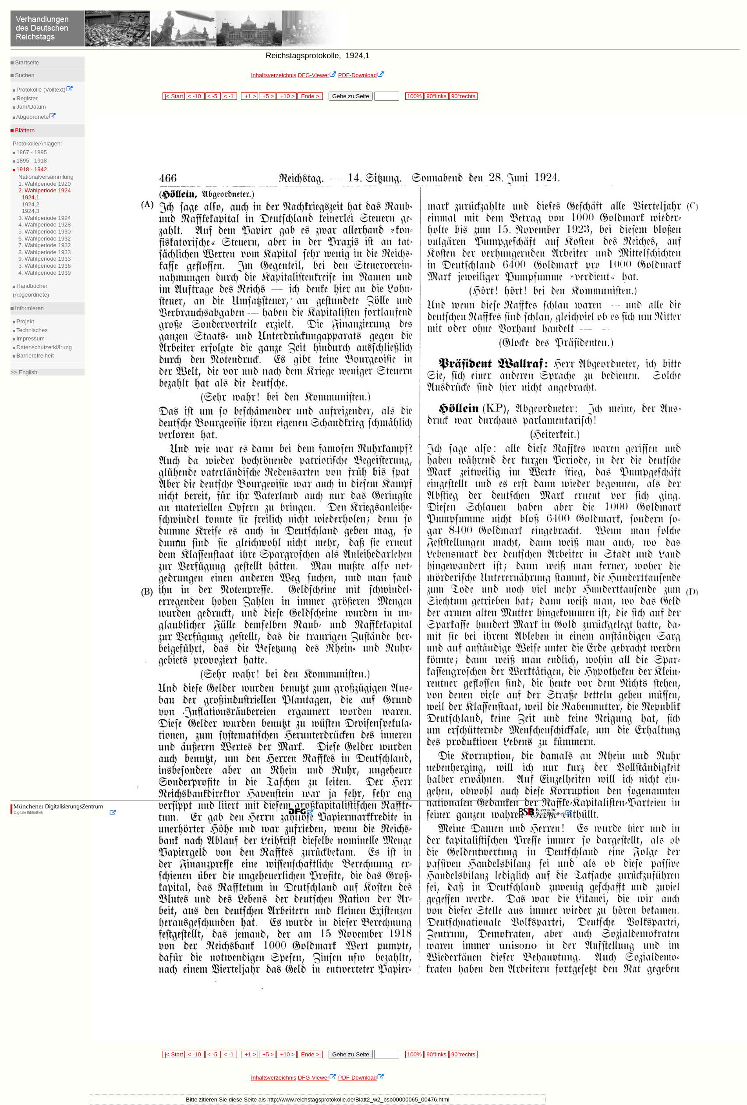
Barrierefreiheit (34, 355)
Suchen (24, 75)
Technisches (31, 330)
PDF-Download (361, 75)
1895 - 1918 (31, 160)
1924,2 (30, 204)
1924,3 (30, 211)
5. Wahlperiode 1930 (44, 231)
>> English (24, 372)
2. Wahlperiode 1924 (44, 190)
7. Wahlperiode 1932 (44, 245)
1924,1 (30, 197)
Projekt (24, 321)
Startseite (26, 62)
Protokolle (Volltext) (44, 89)
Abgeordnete (35, 116)
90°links (436, 96)
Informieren (29, 308)
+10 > (286, 96)
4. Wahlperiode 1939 (44, 272)
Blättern (24, 130)
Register (26, 98)
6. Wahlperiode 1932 (44, 238)
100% (414, 96)
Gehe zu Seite (350, 96)
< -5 (213, 96)
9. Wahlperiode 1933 (44, 258)
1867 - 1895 (31, 152)
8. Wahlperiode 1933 (44, 252)
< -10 (195, 96)
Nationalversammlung (46, 177)
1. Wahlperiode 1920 (44, 184)
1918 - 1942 (31, 169)
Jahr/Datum (30, 106)
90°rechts (463, 96)
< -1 (229, 96)
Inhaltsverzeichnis (273, 75)
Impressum (30, 338)
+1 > (249, 96)
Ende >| (310, 96)
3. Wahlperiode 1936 (44, 265)
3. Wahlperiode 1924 (44, 218)
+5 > (267, 96)
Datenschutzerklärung (43, 347)
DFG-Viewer (317, 75)
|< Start (173, 96)
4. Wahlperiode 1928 (44, 224)
